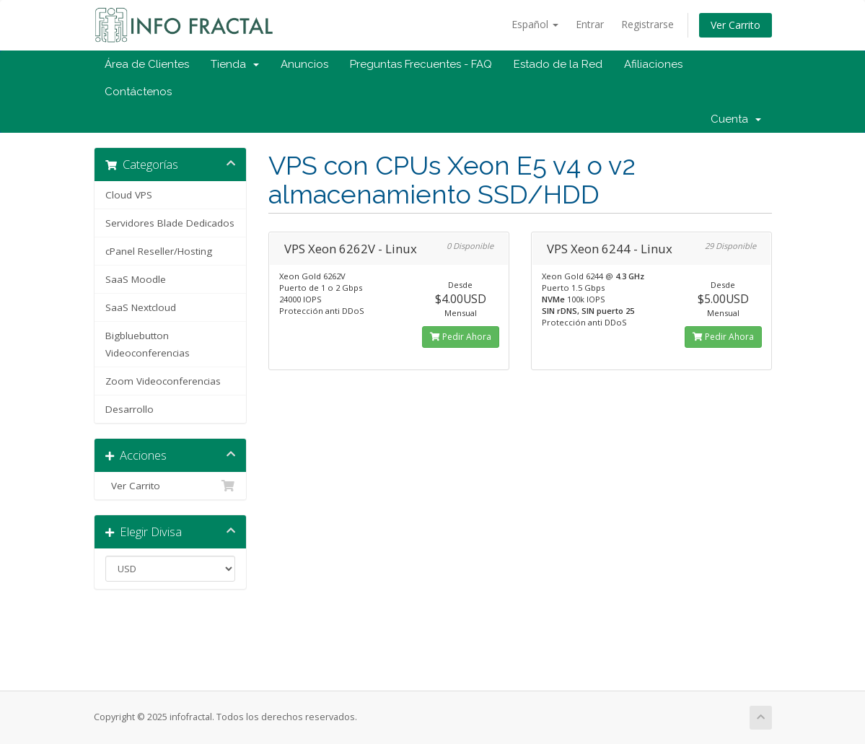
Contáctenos (138, 91)
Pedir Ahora (460, 337)
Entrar (590, 24)
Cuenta (736, 119)
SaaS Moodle (135, 279)
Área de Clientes (147, 64)
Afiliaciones (653, 64)
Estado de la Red (558, 64)
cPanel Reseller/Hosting (158, 251)
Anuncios (304, 64)
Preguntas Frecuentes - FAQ (421, 64)
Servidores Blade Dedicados (169, 222)
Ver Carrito (735, 25)
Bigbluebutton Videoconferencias (147, 344)
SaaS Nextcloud (140, 307)
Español (534, 24)
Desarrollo (129, 409)
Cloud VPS (128, 194)
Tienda (235, 64)
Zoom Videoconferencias (163, 381)
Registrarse (647, 24)
